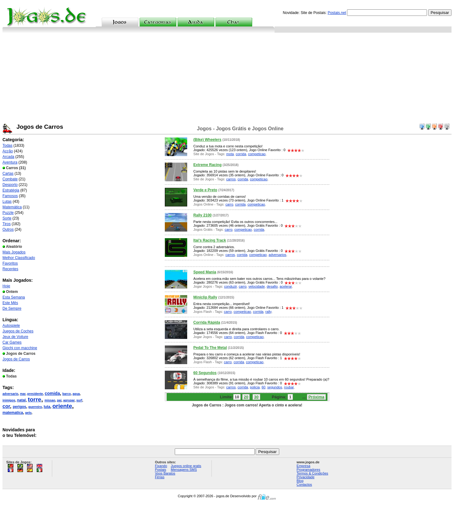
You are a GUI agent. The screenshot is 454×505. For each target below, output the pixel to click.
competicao (257, 154)
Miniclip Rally (205, 297)
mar (22, 394)
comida (52, 393)
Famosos (10, 196)
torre (34, 399)
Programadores (308, 469)
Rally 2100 (202, 215)
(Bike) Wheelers (207, 139)
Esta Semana (13, 297)
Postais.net (337, 13)
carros (231, 179)
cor (6, 406)
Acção (7, 151)
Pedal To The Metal (210, 347)
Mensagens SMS (184, 469)
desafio (272, 286)
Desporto (10, 185)
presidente (35, 394)
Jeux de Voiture (15, 337)
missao (49, 400)
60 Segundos (205, 373)
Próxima (316, 397)
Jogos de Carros (16, 359)
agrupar (69, 400)
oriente (62, 406)
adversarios (277, 255)
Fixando (161, 466)
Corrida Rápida (206, 322)
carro (229, 204)
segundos (274, 387)
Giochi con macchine (19, 348)
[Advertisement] (227, 79)
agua (76, 394)
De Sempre (11, 308)
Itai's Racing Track (209, 240)
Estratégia (10, 190)
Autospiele (11, 325)
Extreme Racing (207, 165)
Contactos (304, 484)
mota (230, 154)
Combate (10, 179)
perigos (19, 407)
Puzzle (8, 213)
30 (256, 397)
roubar (289, 387)
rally (268, 311)
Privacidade (305, 477)
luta (47, 407)
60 (263, 387)
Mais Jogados (13, 252)
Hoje (6, 286)
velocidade (256, 286)
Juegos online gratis (186, 466)
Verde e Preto (205, 190)
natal (21, 400)
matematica (12, 412)
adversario (10, 394)
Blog (300, 481)
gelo (28, 413)
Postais (160, 469)
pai (59, 400)
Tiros (6, 224)
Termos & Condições (312, 473)
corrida (241, 154)
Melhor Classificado (18, 258)
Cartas (7, 173)
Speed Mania (204, 272)
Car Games (11, 342)
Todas (7, 145)
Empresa (303, 466)
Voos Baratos (165, 473)
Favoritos (10, 263)
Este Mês (10, 303)
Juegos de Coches (17, 331)
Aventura (9, 162)
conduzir (230, 286)
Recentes (10, 269)
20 (246, 397)
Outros (8, 229)
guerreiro (35, 407)
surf (79, 400)
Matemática (12, 207)
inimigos (8, 400)
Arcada (8, 157)
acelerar (286, 286)
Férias (159, 477)
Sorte (7, 218)
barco (66, 394)
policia (255, 387)
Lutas (7, 201)
